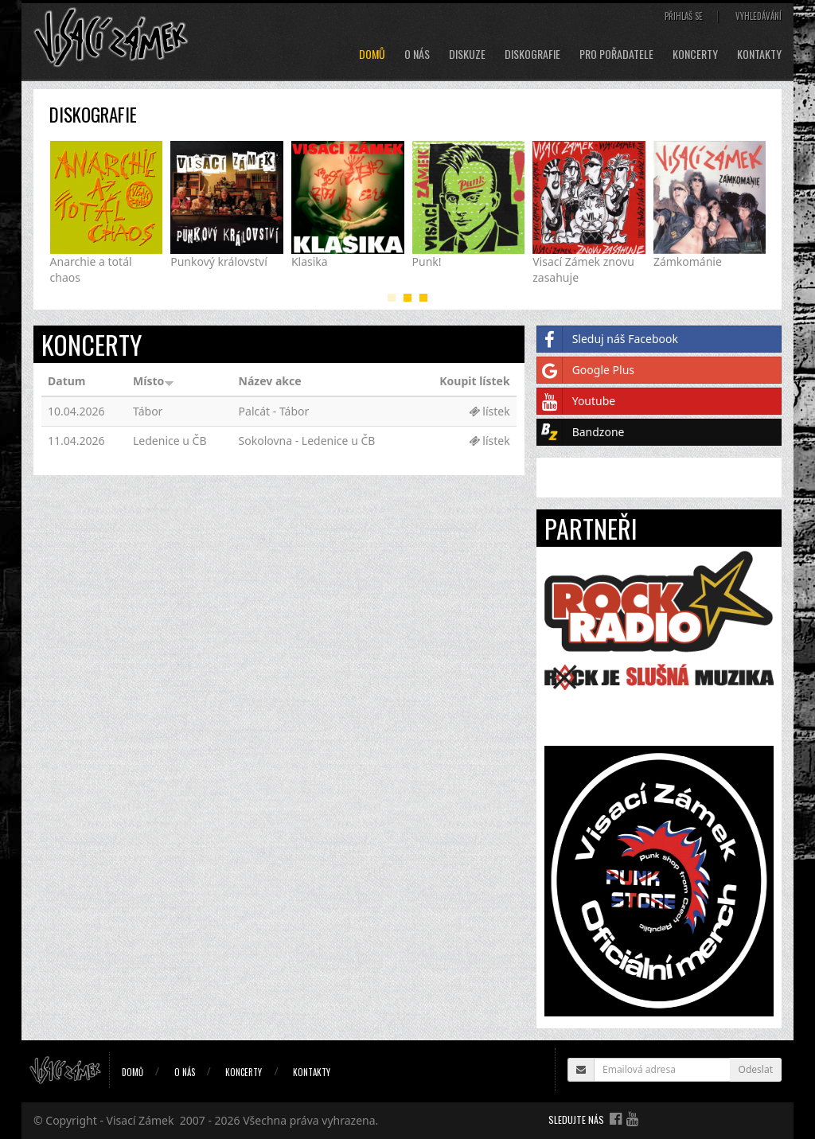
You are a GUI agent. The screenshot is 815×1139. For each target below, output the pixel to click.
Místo (153, 380)
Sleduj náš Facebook (607, 339)
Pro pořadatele (616, 54)
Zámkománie (687, 261)
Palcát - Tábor (274, 411)
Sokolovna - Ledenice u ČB (307, 440)
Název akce (270, 380)
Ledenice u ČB (170, 440)
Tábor (147, 411)
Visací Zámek (140, 1120)
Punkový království (218, 261)
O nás (417, 54)
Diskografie (532, 54)
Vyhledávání (758, 16)
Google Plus (585, 370)
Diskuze (467, 54)
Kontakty (759, 54)
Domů (372, 54)
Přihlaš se (684, 16)
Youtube (576, 401)
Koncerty (695, 54)
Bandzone (581, 431)
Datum (66, 380)
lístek (489, 411)
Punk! (427, 261)
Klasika (309, 261)
